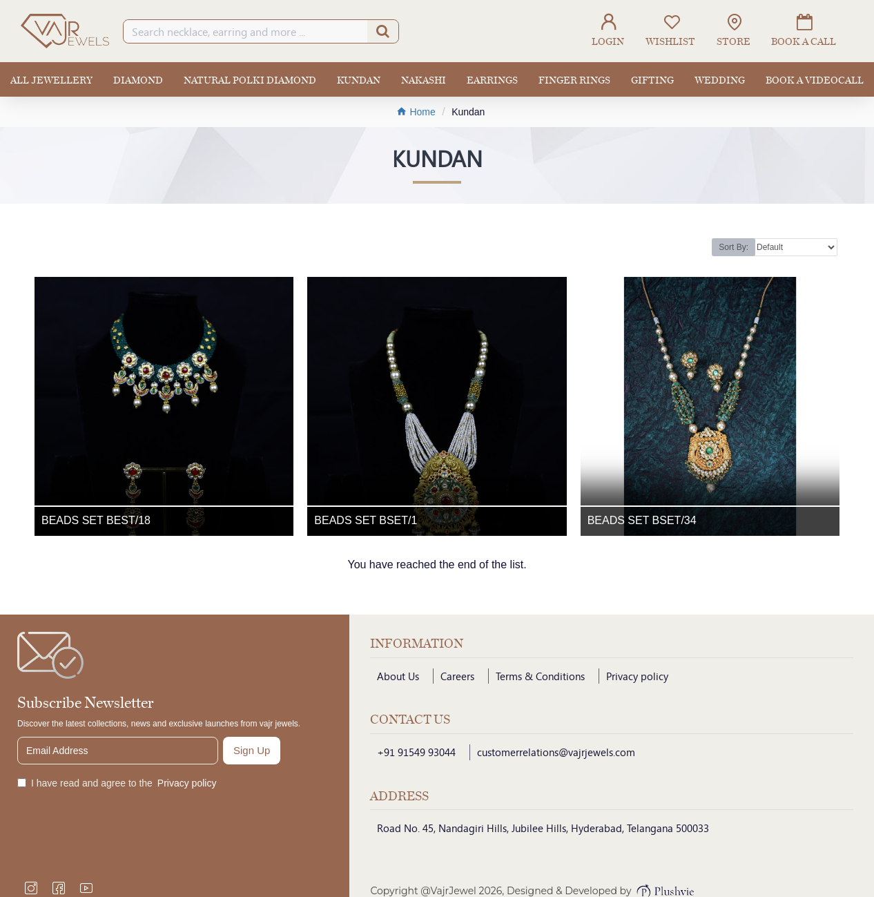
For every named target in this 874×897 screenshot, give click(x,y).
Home (416, 111)
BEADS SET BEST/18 (95, 520)
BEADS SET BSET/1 (365, 520)
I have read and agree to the (117, 783)
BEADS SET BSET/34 (642, 520)
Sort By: (733, 247)
